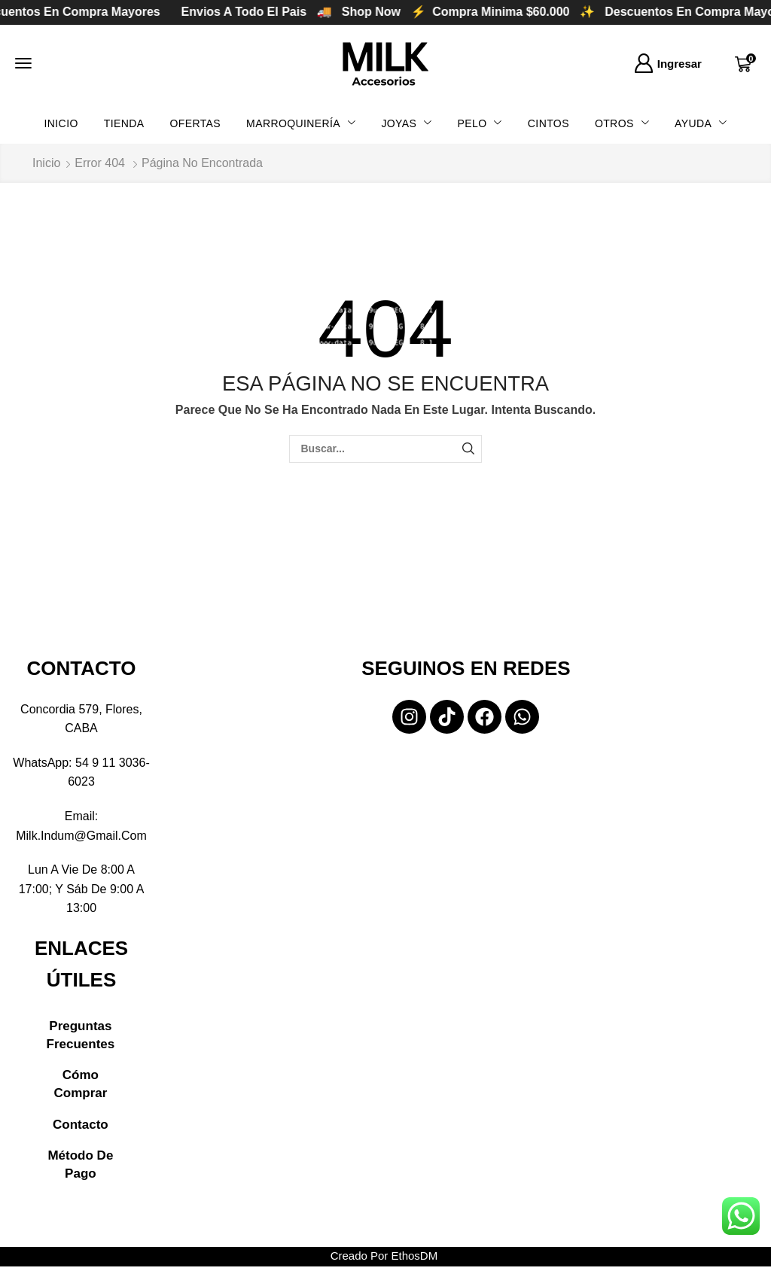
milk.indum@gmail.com (81, 835)
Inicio (46, 163)
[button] (23, 63)
